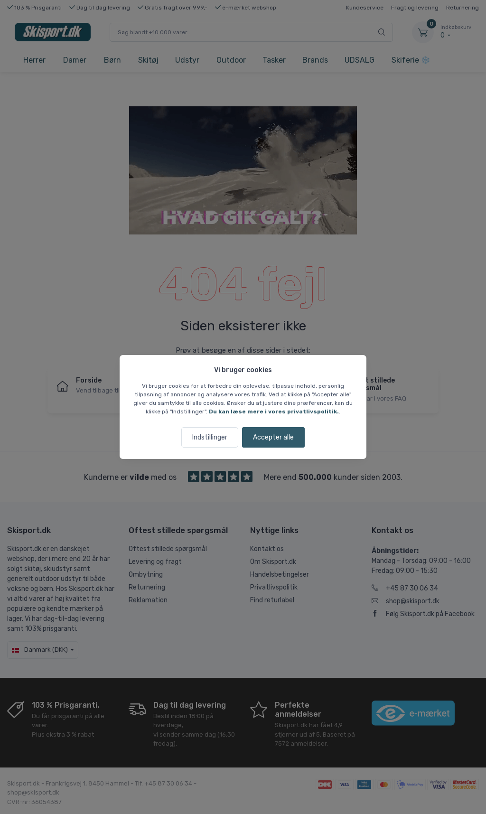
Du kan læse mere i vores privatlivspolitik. (274, 411)
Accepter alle (273, 437)
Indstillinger (209, 437)
